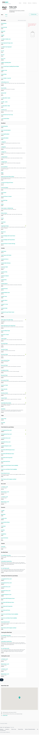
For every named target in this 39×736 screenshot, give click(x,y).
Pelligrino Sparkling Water (6, 62)
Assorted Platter (4, 166)
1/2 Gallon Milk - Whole (5, 105)
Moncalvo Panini (4, 375)
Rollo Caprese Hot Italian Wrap (7, 319)
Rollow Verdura (4, 213)
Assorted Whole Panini (5, 330)
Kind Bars (3, 530)
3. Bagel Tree (3, 151)
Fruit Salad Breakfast (5, 134)
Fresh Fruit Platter (4, 187)
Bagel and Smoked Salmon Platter (7, 176)
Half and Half (3, 92)
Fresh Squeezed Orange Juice (7, 42)
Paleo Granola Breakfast (6, 130)
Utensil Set (3, 546)
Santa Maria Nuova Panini (6, 402)
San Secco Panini (4, 354)
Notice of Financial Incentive (30, 729)
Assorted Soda (4, 27)
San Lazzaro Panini (5, 380)
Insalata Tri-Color (4, 304)
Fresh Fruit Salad (4, 266)
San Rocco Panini (4, 385)
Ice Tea (2, 50)
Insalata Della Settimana (5, 263)
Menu (2, 14)
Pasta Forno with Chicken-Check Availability (9, 465)
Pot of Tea (3, 58)
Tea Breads (3, 222)
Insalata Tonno (4, 296)
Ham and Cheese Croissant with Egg (8, 243)
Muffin (2, 204)
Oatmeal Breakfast (4, 137)
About (6, 14)
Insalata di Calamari (5, 275)
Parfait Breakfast (4, 126)
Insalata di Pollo (4, 271)
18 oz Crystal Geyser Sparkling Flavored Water (10, 66)
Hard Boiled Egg (4, 200)
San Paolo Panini (4, 343)
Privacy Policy (20, 729)
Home (1, 727)
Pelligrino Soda (4, 70)
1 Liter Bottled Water (5, 118)
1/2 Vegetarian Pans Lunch (6, 430)
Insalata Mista (4, 279)
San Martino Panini (4, 370)
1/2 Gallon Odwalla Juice (6, 39)
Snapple (2, 35)
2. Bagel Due (3, 146)
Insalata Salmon (4, 300)
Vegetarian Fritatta (5, 225)
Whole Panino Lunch (5, 491)
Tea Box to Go (4, 109)
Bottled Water (4, 23)
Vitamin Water (4, 74)
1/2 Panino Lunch (4, 486)
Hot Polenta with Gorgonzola (6, 457)
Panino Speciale (4, 389)
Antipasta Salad (4, 308)
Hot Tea (2, 54)
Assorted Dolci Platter (5, 522)
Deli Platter (3, 408)
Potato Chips (3, 418)
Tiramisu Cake (4, 518)
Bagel (2, 172)
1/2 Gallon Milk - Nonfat (5, 97)
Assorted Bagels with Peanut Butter (8, 239)
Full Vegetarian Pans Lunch (6, 434)
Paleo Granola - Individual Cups (7, 208)
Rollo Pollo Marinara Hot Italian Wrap (8, 325)
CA (3, 727)
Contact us (7, 729)
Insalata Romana (4, 288)
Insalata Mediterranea (5, 292)
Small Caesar (3, 251)
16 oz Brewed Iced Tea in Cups (7, 114)
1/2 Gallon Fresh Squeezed (6, 46)
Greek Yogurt (3, 192)
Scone (2, 218)
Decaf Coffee (3, 88)
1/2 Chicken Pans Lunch (5, 438)
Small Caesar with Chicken (6, 255)
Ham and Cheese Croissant (6, 196)
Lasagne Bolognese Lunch (6, 445)
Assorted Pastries (4, 537)
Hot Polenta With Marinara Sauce (7, 453)
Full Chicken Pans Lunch (5, 441)
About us (1, 729)
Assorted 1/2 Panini (5, 334)
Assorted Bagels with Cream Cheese (8, 235)
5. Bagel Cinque (4, 161)
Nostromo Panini (4, 365)
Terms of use (13, 729)
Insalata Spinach (4, 283)
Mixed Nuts (3, 514)
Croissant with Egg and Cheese (7, 182)
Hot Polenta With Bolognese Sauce (8, 449)
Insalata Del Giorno (4, 259)
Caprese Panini (4, 397)
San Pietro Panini (4, 349)
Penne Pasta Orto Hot (5, 473)
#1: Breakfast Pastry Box (6, 555)
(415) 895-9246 (12, 11)
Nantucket (3, 31)
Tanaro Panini (3, 338)
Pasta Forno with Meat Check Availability (9, 469)
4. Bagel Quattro (4, 156)
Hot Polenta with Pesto (5, 461)
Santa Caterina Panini (5, 360)
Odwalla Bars (3, 533)
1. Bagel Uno (3, 141)
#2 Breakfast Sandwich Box (6, 561)
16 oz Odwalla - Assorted (6, 78)
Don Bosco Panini (4, 393)
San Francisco (7, 727)
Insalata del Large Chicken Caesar (7, 312)
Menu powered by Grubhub (22, 20)
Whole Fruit (3, 231)
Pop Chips (3, 422)
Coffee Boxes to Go (5, 82)
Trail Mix (2, 510)
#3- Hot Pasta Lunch (5, 568)
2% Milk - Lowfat (4, 101)
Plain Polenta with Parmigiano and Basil (8, 479)
